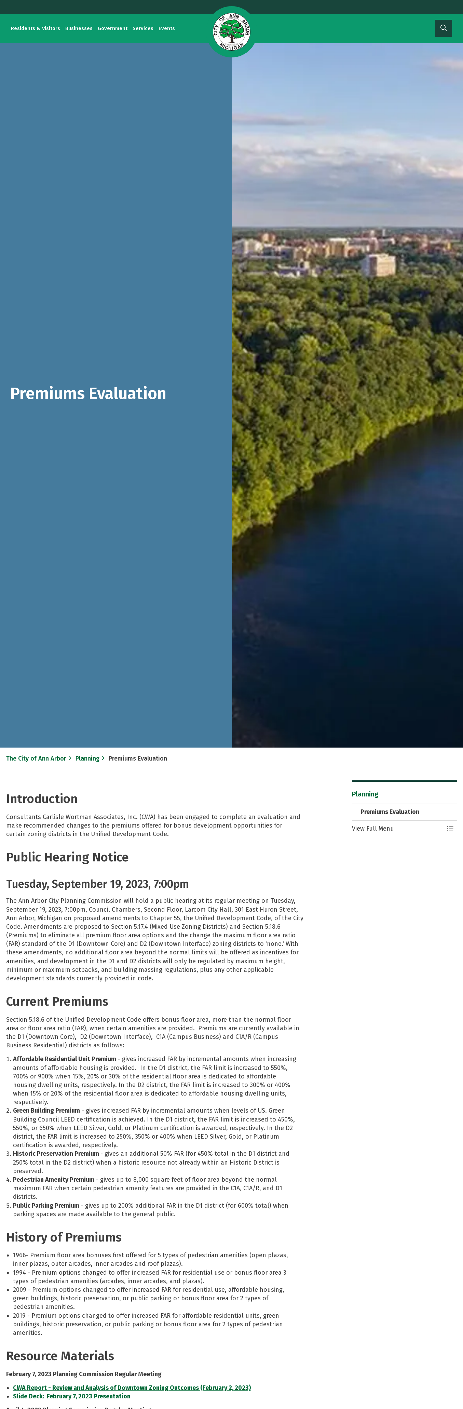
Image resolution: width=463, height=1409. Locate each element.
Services (143, 28)
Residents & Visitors (35, 28)
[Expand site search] (443, 28)
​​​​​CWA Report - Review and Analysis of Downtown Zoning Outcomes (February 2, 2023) (132, 1388)
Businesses (79, 28)
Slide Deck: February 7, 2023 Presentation (72, 1396)
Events (167, 28)
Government (112, 28)
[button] (398, 829)
